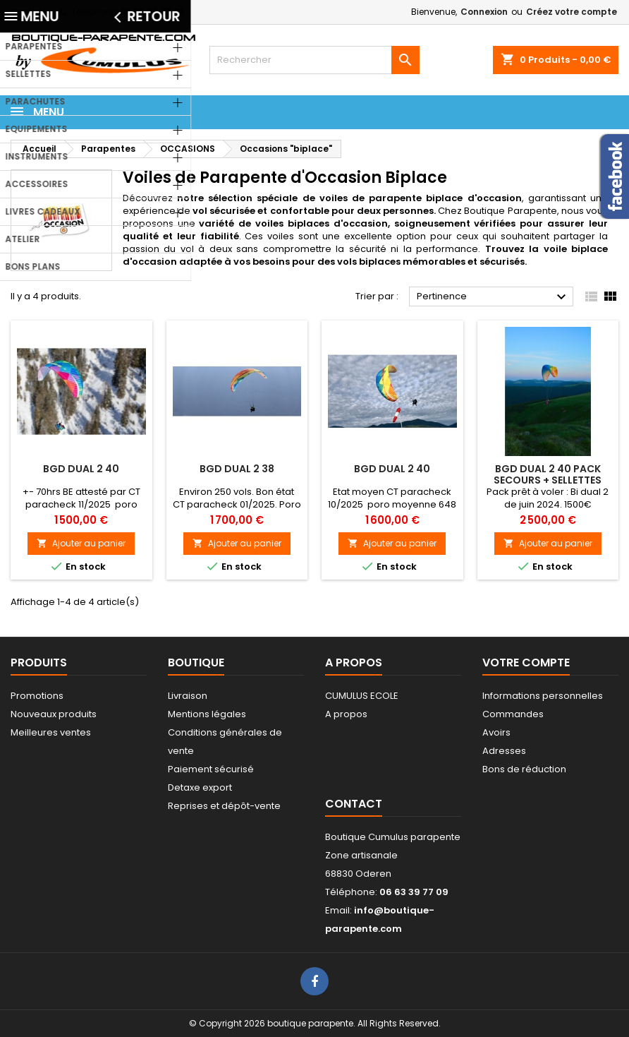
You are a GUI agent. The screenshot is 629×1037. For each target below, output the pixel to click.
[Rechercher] (314, 60)
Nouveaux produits (54, 714)
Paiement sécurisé (211, 769)
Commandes (513, 714)
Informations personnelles (542, 695)
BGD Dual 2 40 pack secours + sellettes (547, 474)
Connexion (484, 12)
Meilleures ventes (51, 732)
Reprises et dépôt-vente (224, 806)
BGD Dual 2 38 (237, 469)
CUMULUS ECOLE (361, 695)
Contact (29, 12)
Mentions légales (207, 714)
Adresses (504, 750)
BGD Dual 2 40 (81, 469)
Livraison (187, 695)
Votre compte (526, 662)
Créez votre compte (571, 12)
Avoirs (496, 732)
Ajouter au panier (81, 543)
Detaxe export (200, 787)
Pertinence (493, 297)
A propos (346, 714)
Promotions (37, 695)
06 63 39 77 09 (152, 12)
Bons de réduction (524, 769)
